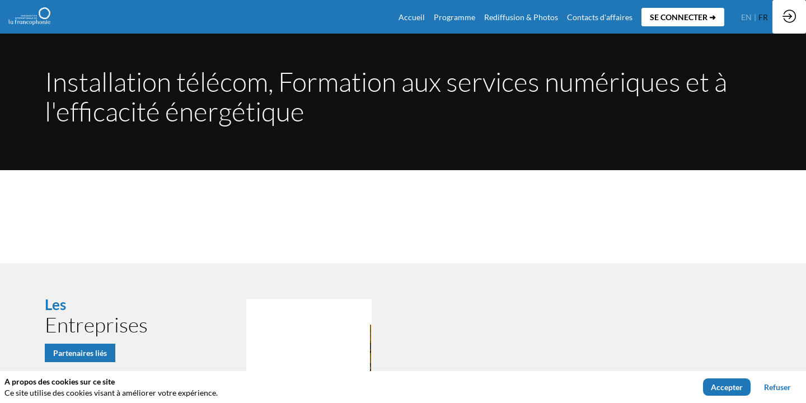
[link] (454, 17)
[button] (682, 17)
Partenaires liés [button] (80, 353)
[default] (412, 17)
